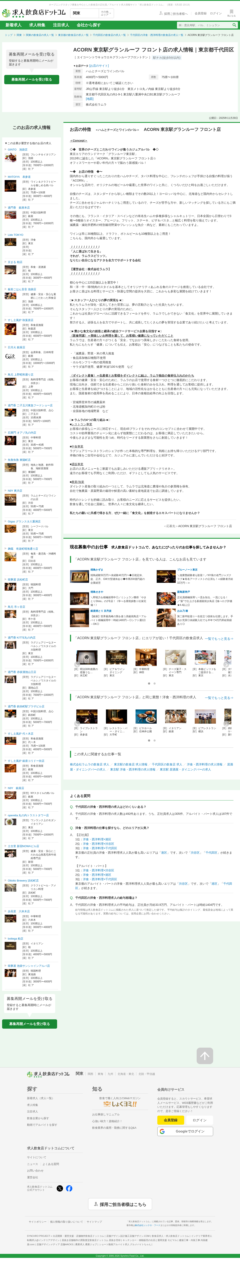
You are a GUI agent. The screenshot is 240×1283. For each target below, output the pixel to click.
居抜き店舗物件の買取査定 (91, 1240)
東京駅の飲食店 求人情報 (130, 764)
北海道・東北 (126, 1073)
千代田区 (211, 852)
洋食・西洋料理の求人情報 (204, 764)
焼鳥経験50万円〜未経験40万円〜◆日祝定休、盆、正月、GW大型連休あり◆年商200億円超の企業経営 (118, 579)
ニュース (32, 1164)
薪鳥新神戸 (183, 591)
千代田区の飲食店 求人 (167, 764)
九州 (110, 1073)
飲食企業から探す (38, 1118)
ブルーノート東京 (187, 569)
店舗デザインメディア (55, 1244)
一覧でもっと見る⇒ (219, 638)
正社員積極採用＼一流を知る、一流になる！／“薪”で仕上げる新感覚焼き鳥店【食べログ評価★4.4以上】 (204, 601)
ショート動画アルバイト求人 (125, 1244)
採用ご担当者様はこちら (123, 1204)
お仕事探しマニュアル (106, 1114)
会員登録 (170, 1120)
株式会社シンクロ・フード (147, 1225)
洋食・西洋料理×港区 (97, 839)
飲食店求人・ (170, 1236)
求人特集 (37, 25)
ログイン (200, 1120)
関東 (19, 35)
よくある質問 (51, 1164)
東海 (100, 1073)
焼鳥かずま (97, 569)
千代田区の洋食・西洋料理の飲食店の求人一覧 (156, 35)
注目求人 (61, 25)
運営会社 (32, 1177)
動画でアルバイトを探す (42, 1124)
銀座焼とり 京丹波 (101, 610)
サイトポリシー (38, 1221)
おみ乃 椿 (182, 610)
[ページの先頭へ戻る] (205, 1056)
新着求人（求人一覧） (41, 1098)
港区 (164, 852)
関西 (90, 1073)
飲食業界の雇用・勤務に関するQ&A (114, 1127)
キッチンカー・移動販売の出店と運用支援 (150, 1240)
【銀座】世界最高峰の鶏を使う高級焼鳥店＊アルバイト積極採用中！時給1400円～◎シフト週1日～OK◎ (118, 620)
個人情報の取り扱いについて (66, 1221)
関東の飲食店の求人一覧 (40, 35)
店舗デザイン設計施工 (128, 1236)
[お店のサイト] (99, 65)
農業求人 (86, 1244)
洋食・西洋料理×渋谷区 (98, 843)
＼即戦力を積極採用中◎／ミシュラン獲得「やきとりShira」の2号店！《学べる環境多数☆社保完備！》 (118, 601)
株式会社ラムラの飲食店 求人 (89, 764)
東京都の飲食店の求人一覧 (73, 35)
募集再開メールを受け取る (31, 79)
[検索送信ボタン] (234, 25)
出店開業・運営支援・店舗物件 (78, 1236)
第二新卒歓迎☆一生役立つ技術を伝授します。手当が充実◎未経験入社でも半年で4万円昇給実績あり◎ (205, 620)
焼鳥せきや (97, 591)
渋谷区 (195, 852)
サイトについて (36, 1157)
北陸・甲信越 (147, 1073)
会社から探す (89, 25)
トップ (8, 35)
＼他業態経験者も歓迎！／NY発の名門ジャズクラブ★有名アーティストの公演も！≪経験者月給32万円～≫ (205, 579)
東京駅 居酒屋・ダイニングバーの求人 (185, 769)
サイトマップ (94, 1221)
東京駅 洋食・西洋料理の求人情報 (132, 769)
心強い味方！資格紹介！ (107, 1121)
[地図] (89, 98)
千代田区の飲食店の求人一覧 (109, 35)
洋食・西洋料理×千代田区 (100, 848)
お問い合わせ (35, 1170)
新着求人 (13, 25)
